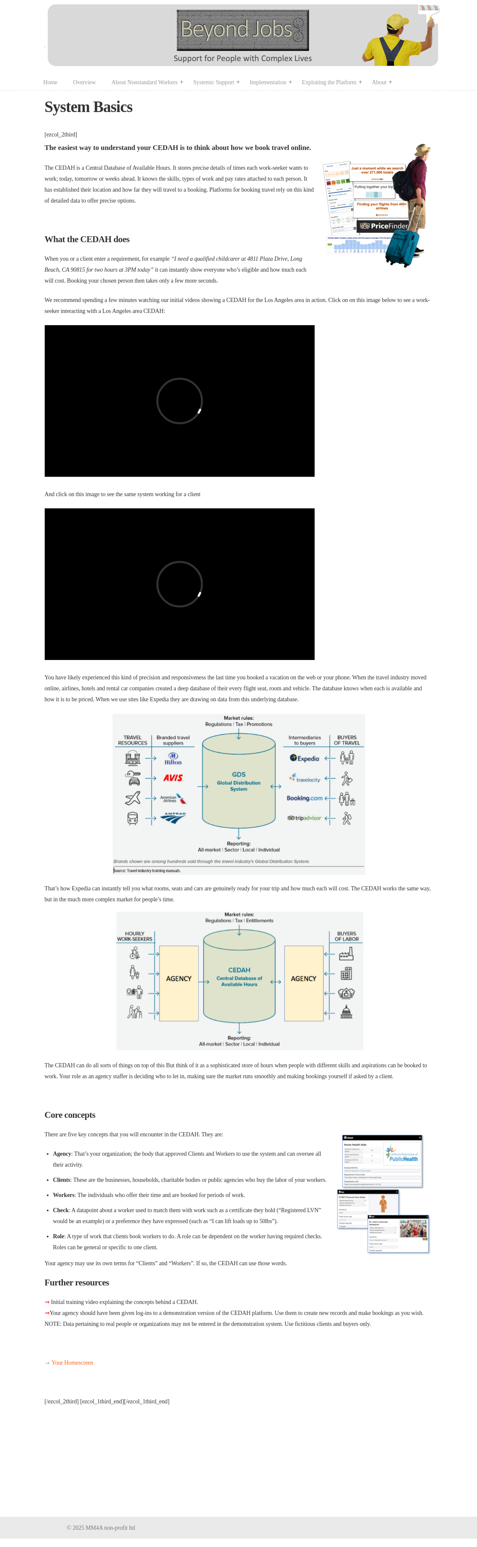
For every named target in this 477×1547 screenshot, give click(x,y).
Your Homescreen (72, 1363)
